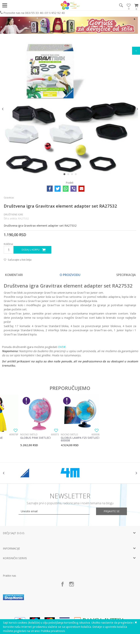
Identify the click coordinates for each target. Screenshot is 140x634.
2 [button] (69, 175)
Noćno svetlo (29, 434)
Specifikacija (126, 275)
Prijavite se (112, 511)
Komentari (14, 275)
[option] (70, 108)
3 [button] (73, 175)
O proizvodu (70, 275)
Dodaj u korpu (30, 249)
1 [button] (65, 175)
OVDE (62, 347)
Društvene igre (13, 214)
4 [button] (76, 175)
